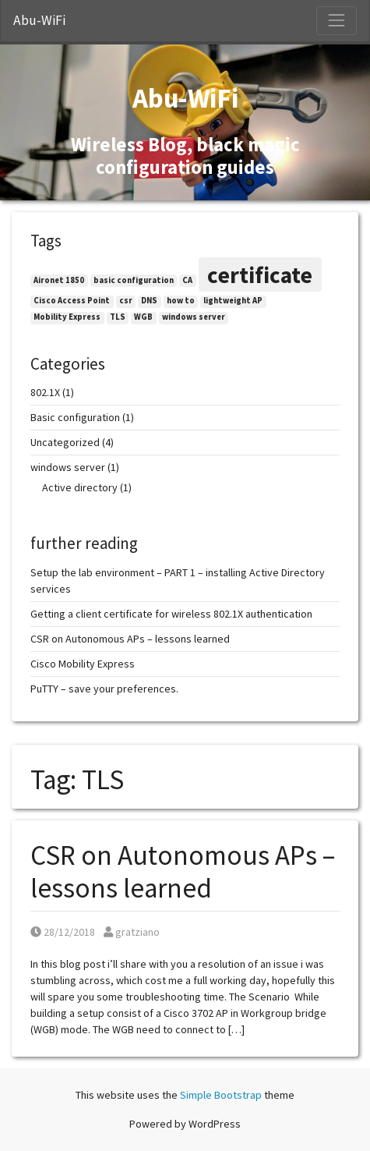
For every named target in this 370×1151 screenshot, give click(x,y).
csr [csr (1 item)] (125, 301)
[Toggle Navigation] (336, 20)
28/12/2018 (62, 932)
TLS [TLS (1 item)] (117, 317)
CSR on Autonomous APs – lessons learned (182, 871)
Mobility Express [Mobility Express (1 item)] (66, 317)
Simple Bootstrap (221, 1095)
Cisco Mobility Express (82, 664)
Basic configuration (75, 417)
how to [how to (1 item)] (181, 301)
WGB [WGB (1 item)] (143, 317)
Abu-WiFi (39, 20)
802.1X (45, 392)
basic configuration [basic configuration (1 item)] (133, 280)
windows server (67, 467)
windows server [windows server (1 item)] (193, 317)
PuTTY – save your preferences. (104, 689)
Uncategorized (65, 442)
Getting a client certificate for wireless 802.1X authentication (171, 614)
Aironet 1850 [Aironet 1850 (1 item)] (58, 280)
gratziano (132, 932)
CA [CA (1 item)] (187, 280)
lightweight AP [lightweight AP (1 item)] (233, 301)
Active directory (80, 487)
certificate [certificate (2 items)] (259, 274)
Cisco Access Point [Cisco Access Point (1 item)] (71, 301)
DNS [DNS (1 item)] (149, 301)
